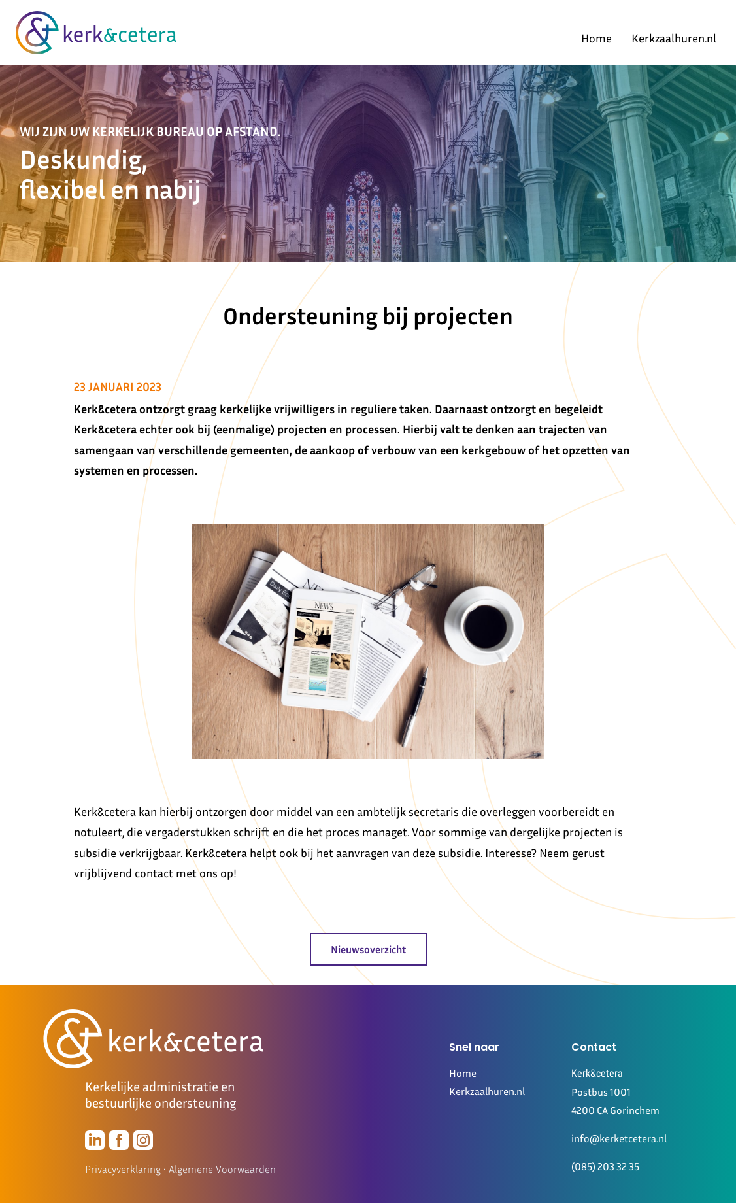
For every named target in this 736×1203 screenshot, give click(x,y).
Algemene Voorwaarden (222, 1169)
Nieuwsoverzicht (368, 949)
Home (596, 38)
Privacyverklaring (123, 1169)
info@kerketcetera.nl (619, 1138)
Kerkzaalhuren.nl (673, 38)
